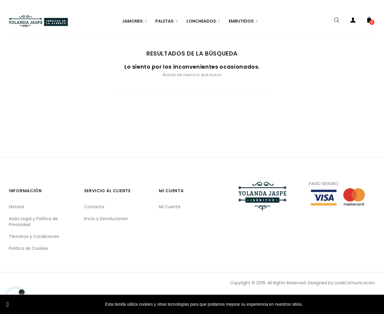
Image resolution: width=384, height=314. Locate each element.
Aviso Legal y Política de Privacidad (33, 242)
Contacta (94, 227)
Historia (16, 227)
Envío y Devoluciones (106, 239)
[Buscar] (192, 109)
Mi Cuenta (169, 227)
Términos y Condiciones (34, 257)
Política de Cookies (28, 269)
